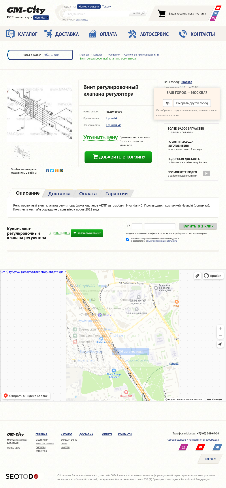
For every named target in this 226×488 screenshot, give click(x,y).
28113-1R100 (82, 20)
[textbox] (97, 14)
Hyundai (40, 17)
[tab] (27, 193)
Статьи (64, 443)
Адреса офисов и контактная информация (193, 439)
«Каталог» (51, 54)
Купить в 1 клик (198, 226)
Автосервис (41, 451)
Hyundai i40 (113, 54)
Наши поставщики (45, 443)
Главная (84, 54)
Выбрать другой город (192, 103)
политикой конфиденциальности (162, 241)
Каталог (97, 54)
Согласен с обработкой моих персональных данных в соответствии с (155, 240)
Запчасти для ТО (69, 440)
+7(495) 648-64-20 (208, 433)
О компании (42, 440)
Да (168, 103)
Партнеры (40, 447)
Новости (65, 447)
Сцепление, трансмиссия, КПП (141, 54)
